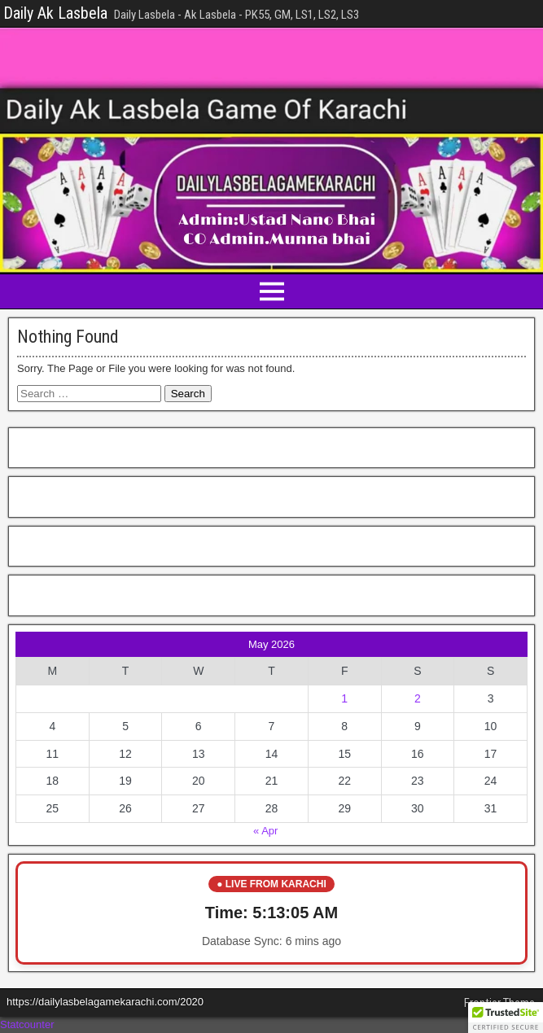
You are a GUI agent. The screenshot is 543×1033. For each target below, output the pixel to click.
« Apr (265, 831)
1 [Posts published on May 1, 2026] (344, 698)
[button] (505, 1017)
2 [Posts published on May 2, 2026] (417, 698)
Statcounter (27, 1024)
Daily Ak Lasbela (55, 13)
